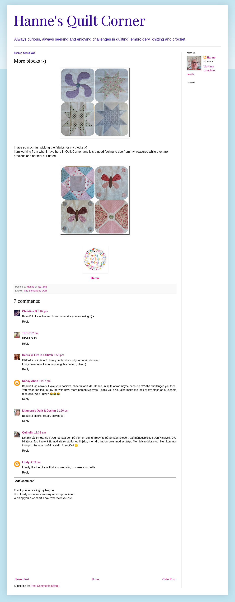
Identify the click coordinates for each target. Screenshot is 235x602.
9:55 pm (59, 355)
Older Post (168, 579)
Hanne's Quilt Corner (79, 20)
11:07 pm (45, 380)
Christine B (29, 311)
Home (95, 579)
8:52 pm (34, 333)
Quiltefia (27, 432)
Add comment (24, 481)
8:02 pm (43, 311)
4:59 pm (36, 462)
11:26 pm (62, 410)
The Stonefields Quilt (35, 290)
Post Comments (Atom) (45, 585)
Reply (25, 321)
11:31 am (40, 432)
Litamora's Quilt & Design (39, 410)
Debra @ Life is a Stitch (37, 355)
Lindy (26, 462)
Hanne (211, 57)
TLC (24, 333)
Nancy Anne (30, 380)
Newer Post (22, 579)
